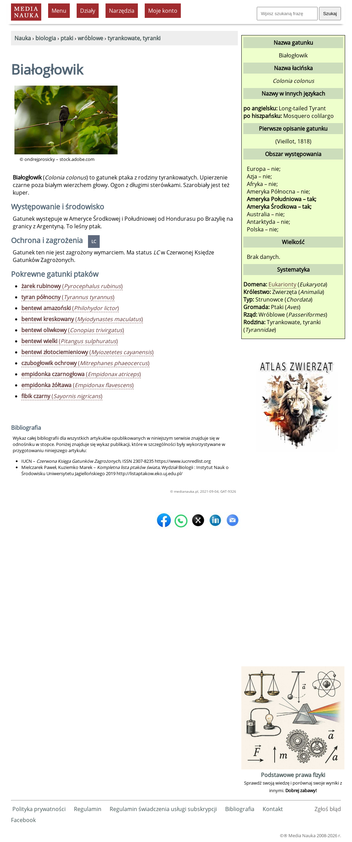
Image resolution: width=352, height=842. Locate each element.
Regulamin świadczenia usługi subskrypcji (163, 809)
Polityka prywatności (39, 809)
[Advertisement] (292, 561)
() (72, 286)
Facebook (23, 820)
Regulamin (87, 809)
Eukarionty (282, 284)
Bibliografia (239, 809)
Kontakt (273, 809)
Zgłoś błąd (328, 809)
